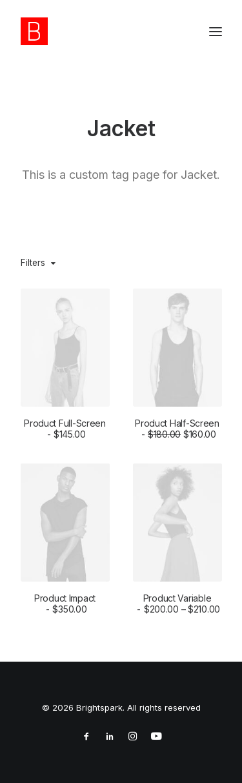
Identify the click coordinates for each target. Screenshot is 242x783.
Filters (33, 263)
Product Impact (65, 604)
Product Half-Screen (177, 429)
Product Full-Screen (65, 429)
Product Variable (177, 607)
